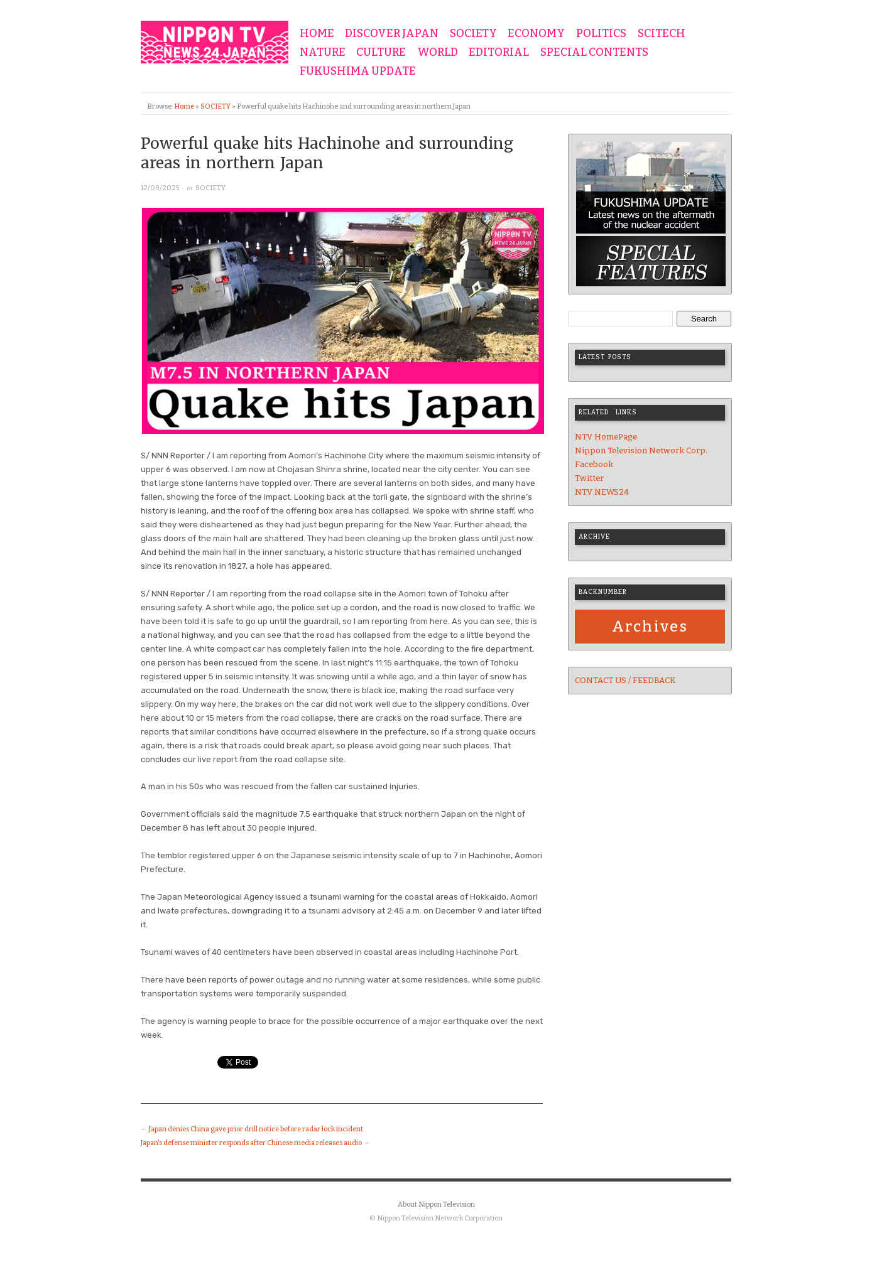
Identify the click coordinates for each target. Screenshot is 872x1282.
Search (704, 318)
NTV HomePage (606, 436)
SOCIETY (473, 34)
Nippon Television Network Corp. (641, 450)
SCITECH (661, 34)
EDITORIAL (499, 52)
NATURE (323, 52)
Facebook (594, 464)
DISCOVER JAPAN (392, 34)
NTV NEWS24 (602, 492)
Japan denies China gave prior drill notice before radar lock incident (256, 1129)
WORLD (437, 52)
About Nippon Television (436, 1204)
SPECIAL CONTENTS (594, 52)
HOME (317, 34)
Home (184, 106)
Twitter (589, 478)
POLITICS (601, 34)
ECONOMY (536, 34)
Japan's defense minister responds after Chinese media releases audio (251, 1143)
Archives (650, 626)
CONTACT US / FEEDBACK (625, 680)
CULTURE (381, 52)
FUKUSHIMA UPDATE (358, 71)
